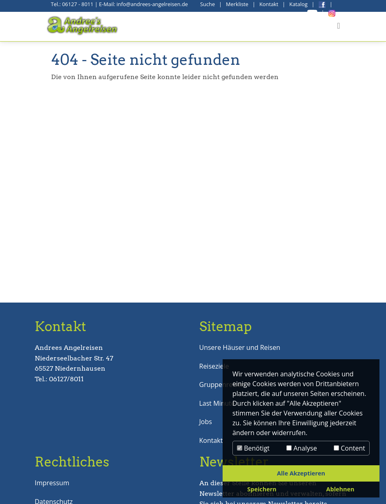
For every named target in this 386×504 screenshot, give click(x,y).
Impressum (52, 482)
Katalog (298, 4)
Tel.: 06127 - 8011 (72, 4)
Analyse (301, 448)
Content (349, 448)
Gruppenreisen (222, 384)
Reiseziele (214, 366)
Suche (207, 4)
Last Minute (217, 403)
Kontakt (268, 4)
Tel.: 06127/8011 (59, 379)
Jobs (205, 421)
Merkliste (237, 4)
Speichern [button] (261, 489)
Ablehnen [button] (340, 489)
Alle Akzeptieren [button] (301, 473)
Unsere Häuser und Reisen (239, 347)
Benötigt (253, 448)
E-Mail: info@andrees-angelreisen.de (143, 4)
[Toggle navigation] (338, 25)
